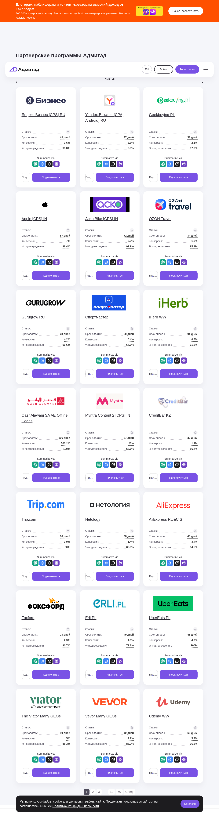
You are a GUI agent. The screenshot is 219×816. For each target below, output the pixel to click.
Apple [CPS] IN (34, 219)
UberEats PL (159, 618)
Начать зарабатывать (186, 11)
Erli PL (91, 618)
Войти (163, 33)
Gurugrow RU (33, 317)
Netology (92, 519)
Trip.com (29, 519)
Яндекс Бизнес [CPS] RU (43, 115)
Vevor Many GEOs (101, 716)
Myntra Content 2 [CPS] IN (107, 415)
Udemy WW (159, 716)
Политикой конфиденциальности (76, 806)
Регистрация (187, 33)
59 (111, 791)
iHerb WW (157, 317)
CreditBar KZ (160, 415)
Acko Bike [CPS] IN (101, 219)
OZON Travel (160, 219)
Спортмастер (96, 317)
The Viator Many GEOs (41, 716)
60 (119, 791)
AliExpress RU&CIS (165, 519)
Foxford (28, 618)
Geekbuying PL (162, 115)
